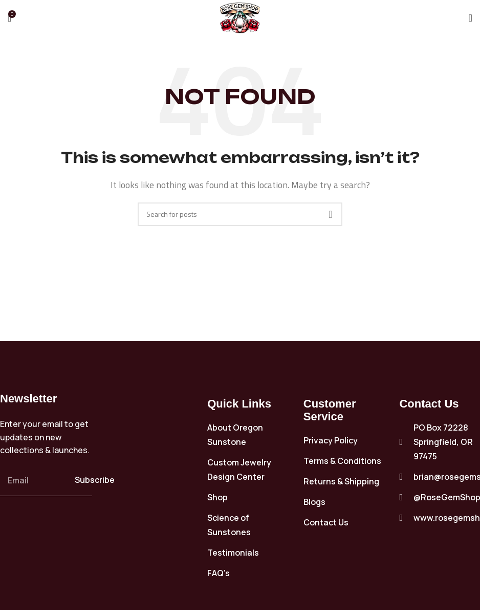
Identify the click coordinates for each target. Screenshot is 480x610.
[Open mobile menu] (470, 18)
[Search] (240, 214)
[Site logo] (240, 17)
